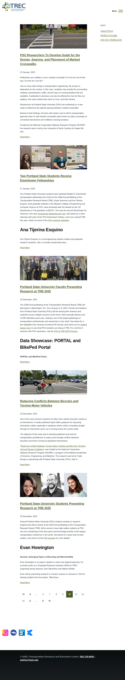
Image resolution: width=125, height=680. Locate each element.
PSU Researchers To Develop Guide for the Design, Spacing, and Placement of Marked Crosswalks (50, 59)
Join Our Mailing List (111, 39)
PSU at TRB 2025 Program (66, 331)
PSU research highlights (58, 220)
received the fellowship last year (51, 214)
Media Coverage (108, 35)
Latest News (106, 30)
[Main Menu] (117, 11)
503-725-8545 (87, 656)
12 (84, 595)
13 (24, 602)
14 (31, 602)
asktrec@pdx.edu (29, 660)
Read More (25, 137)
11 (77, 595)
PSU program (49, 538)
